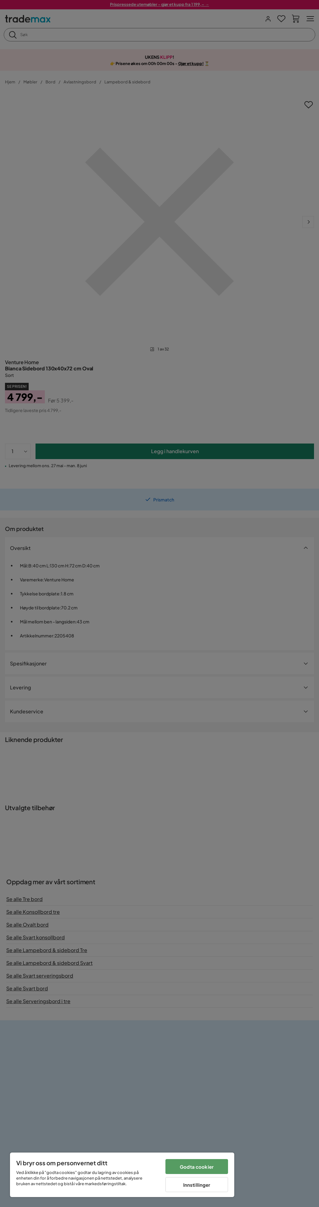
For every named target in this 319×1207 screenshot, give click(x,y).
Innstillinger (197, 1185)
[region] (122, 1175)
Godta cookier (197, 1167)
